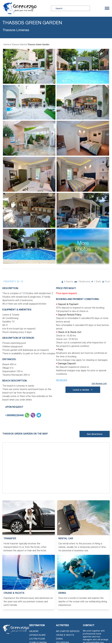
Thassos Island (18, 44)
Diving (59, 639)
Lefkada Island (37, 635)
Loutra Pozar (37, 639)
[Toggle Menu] (107, 8)
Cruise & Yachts (65, 635)
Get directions (94, 434)
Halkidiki (33, 631)
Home (6, 44)
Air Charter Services (67, 631)
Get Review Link (99, 383)
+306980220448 (14, 415)
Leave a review (83, 389)
